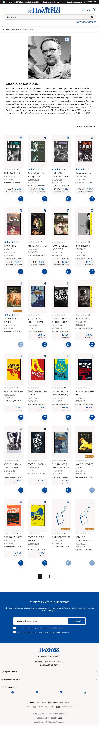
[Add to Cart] (20, 199)
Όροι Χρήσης (39, 728)
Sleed (60, 724)
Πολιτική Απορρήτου (56, 728)
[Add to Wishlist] (21, 138)
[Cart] (93, 9)
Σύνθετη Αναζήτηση (86, 21)
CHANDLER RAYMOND (10, 178)
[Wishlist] (83, 9)
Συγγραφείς (13, 29)
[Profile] (88, 9)
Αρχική (5, 29)
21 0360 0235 (91, 2)
